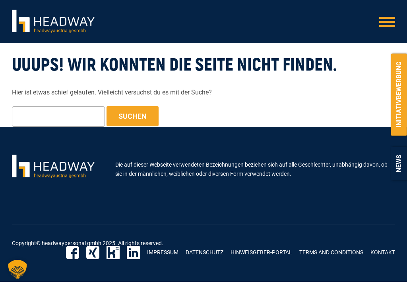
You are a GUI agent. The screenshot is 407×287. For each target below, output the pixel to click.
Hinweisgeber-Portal (261, 252)
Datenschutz (204, 252)
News (399, 163)
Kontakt (382, 252)
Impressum (162, 252)
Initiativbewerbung (399, 94)
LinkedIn (133, 252)
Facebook (72, 252)
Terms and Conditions (331, 252)
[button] (17, 269)
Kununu (113, 252)
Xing (92, 252)
